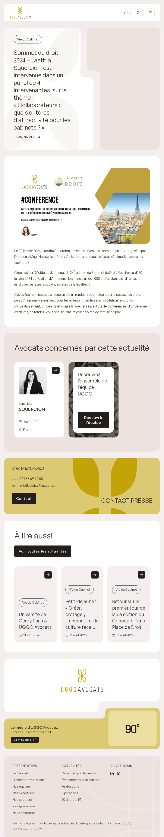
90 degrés (69, 795)
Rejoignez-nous (24, 801)
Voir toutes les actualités (43, 546)
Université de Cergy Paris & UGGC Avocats (35, 615)
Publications (70, 781)
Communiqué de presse (79, 768)
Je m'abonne (21, 735)
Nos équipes (22, 781)
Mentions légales (24, 818)
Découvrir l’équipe (93, 415)
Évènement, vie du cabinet (81, 775)
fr (126, 13)
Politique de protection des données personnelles (72, 818)
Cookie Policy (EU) (119, 818)
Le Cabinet (20, 768)
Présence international (29, 775)
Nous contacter (24, 808)
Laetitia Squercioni (56, 251)
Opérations (70, 788)
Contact (24, 493)
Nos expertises (24, 788)
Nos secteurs (22, 795)
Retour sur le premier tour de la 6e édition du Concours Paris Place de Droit (128, 609)
